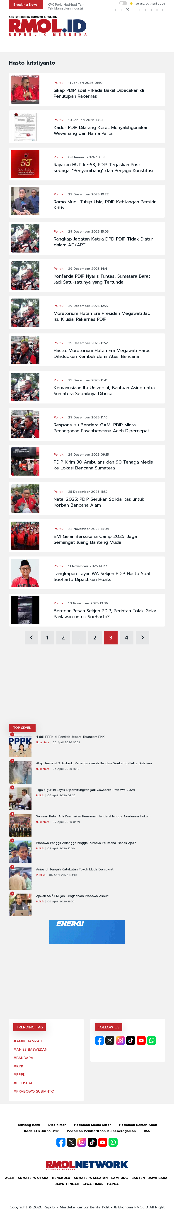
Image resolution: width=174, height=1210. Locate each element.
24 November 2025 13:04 (88, 529)
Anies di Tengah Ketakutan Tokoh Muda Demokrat (75, 869)
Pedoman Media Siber (92, 1125)
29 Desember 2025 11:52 (88, 343)
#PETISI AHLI (24, 1083)
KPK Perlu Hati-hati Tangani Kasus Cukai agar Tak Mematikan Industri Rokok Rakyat (82, 6)
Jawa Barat (158, 1178)
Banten (138, 1178)
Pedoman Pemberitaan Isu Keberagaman (101, 1131)
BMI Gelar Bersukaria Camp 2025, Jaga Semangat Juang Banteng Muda (95, 539)
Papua (113, 1184)
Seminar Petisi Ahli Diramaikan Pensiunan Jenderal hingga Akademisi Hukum (93, 816)
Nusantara (42, 742)
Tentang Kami (28, 1125)
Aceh (9, 1178)
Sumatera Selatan (91, 1178)
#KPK (18, 1066)
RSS (147, 1131)
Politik (58, 82)
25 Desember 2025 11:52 (88, 491)
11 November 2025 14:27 (87, 566)
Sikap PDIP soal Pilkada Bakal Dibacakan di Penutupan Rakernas (99, 93)
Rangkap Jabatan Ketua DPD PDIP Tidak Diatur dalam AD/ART (103, 242)
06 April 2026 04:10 (63, 875)
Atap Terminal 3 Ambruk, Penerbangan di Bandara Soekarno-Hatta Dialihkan (94, 763)
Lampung (119, 1178)
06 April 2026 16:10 (66, 769)
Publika (41, 875)
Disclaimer (57, 1125)
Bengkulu (61, 1178)
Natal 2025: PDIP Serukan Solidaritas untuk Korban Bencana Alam (99, 502)
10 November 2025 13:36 (88, 603)
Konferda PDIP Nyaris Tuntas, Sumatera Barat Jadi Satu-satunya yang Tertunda (102, 279)
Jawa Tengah (67, 1184)
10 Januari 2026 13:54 (86, 120)
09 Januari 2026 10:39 (86, 157)
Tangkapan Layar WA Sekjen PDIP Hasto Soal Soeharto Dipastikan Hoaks (102, 576)
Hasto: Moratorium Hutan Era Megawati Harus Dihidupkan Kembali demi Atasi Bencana (102, 353)
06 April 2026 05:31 (66, 742)
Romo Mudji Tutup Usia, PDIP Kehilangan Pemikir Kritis (105, 205)
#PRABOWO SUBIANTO (33, 1091)
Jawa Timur (93, 1184)
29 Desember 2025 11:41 (88, 380)
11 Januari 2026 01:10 (85, 82)
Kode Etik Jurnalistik (41, 1131)
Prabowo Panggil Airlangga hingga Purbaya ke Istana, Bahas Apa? (86, 843)
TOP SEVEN (22, 727)
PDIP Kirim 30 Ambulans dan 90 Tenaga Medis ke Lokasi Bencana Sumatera (103, 465)
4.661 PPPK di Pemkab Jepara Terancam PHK (70, 737)
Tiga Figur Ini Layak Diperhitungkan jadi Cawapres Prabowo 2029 (85, 790)
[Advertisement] (87, 690)
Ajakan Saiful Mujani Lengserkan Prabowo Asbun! (72, 896)
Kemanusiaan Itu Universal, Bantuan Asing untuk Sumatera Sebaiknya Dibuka (105, 390)
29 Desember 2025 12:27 (88, 306)
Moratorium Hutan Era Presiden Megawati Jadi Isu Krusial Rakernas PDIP (102, 316)
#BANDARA (23, 1058)
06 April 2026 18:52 (61, 901)
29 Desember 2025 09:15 (88, 454)
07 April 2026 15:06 (61, 848)
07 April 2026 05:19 (66, 822)
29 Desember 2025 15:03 (88, 231)
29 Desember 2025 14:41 (88, 268)
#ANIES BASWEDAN (30, 1049)
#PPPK (19, 1074)
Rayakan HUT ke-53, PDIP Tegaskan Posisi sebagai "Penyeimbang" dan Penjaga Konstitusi (103, 167)
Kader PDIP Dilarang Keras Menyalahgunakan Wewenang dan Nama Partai (101, 130)
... (79, 638)
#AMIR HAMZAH (27, 1041)
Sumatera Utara (33, 1178)
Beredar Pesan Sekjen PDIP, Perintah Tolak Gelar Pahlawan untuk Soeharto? (105, 614)
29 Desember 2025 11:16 (87, 417)
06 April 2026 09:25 (61, 795)
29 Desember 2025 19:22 (88, 194)
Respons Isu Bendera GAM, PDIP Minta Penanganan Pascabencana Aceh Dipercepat (101, 428)
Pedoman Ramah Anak (138, 1125)
